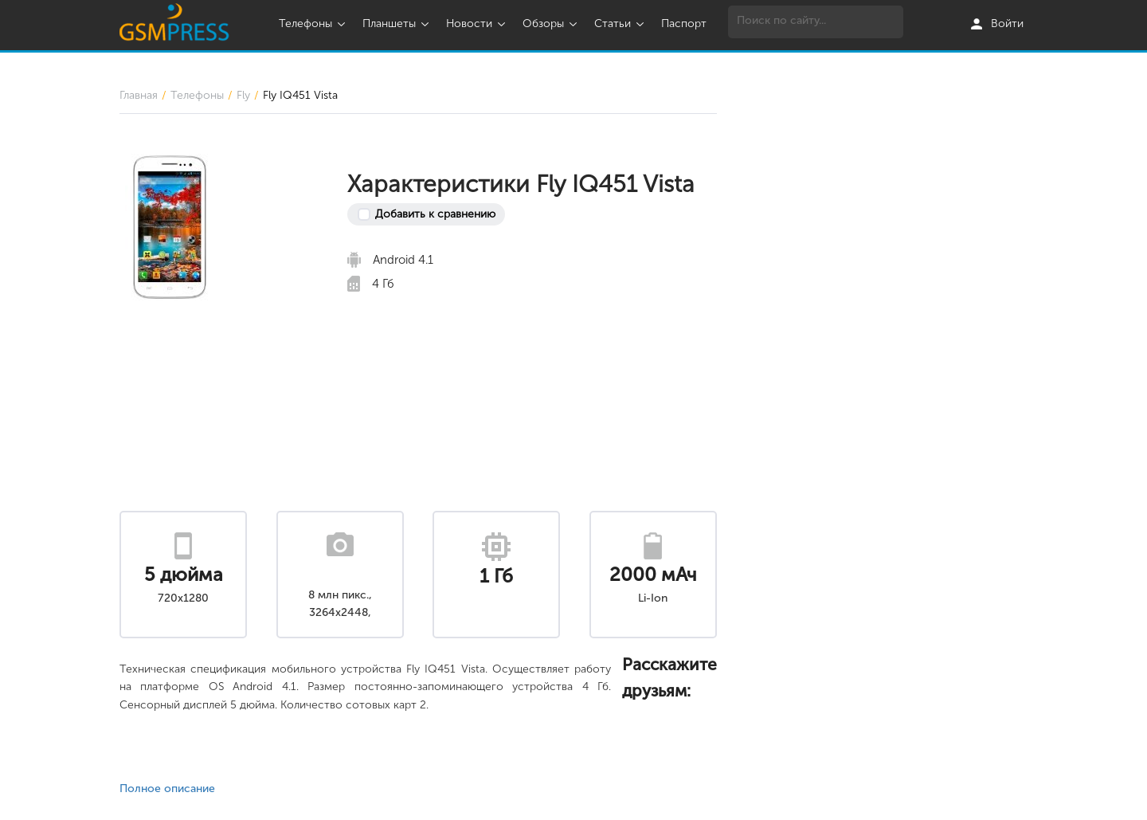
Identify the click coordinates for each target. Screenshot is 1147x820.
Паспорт (684, 23)
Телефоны (314, 23)
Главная (138, 95)
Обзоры (552, 23)
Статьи (621, 23)
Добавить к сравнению (435, 214)
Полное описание (167, 788)
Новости (477, 23)
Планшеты (397, 23)
